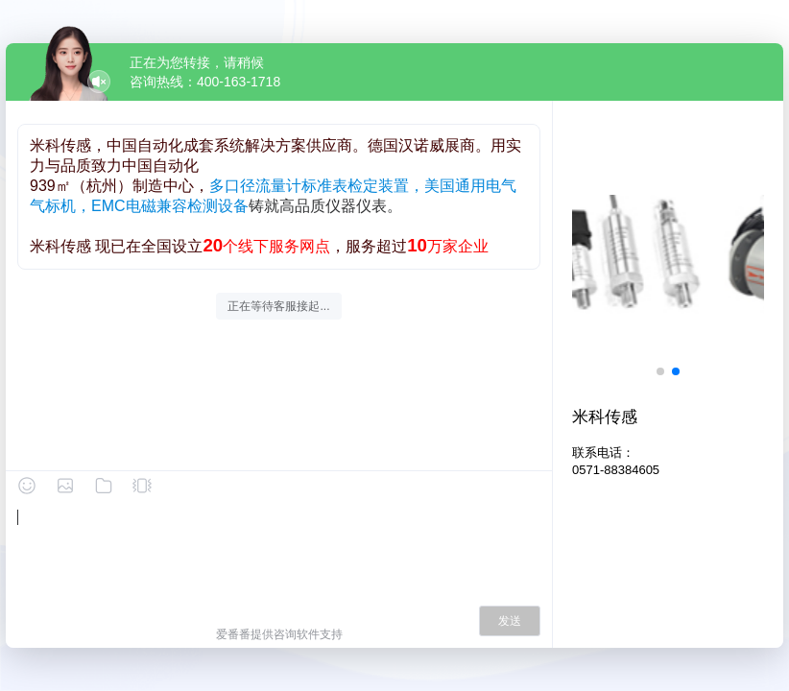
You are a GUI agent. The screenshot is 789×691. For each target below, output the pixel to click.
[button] (660, 371)
